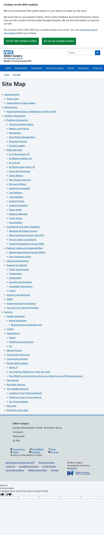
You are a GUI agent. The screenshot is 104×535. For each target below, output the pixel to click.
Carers (12, 290)
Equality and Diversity (20, 282)
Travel (12, 337)
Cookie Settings (49, 466)
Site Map (17, 74)
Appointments (21, 68)
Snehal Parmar (16, 201)
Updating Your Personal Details (25, 393)
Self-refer (11, 406)
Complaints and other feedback (23, 226)
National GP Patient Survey (23, 231)
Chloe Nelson (16, 175)
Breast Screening (17, 320)
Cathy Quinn (15, 218)
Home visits (12, 98)
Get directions (19, 449)
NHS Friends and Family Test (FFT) (26, 235)
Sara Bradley (15, 222)
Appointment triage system (21, 103)
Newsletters (15, 133)
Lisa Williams (15, 192)
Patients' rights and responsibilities (25, 248)
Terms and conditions (15, 470)
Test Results (13, 380)
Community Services (17, 359)
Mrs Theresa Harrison (20, 180)
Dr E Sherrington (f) (19, 154)
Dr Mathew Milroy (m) (20, 158)
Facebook (36, 452)
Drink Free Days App (17, 410)
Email (53, 449)
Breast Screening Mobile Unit (26, 325)
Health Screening (16, 316)
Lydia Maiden (16, 197)
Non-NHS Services (16, 384)
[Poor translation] (8, 494)
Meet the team (14, 150)
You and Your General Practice (23, 307)
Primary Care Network (18, 295)
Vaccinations (83, 68)
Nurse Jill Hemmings (19, 171)
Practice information (55, 68)
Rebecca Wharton (18, 214)
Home (8, 68)
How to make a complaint (22, 239)
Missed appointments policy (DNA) (27, 252)
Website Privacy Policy (37, 470)
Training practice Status (21, 124)
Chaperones (15, 273)
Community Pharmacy (18, 354)
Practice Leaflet (17, 145)
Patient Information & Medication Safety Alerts (31, 111)
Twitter (16, 452)
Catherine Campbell (19, 188)
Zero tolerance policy (20, 256)
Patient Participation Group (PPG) (26, 244)
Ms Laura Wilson (17, 184)
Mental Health (14, 350)
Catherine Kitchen (18, 205)
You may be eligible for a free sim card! (29, 371)
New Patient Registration (22, 137)
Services (70, 68)
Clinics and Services (19, 269)
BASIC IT (13, 367)
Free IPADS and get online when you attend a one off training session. (46, 376)
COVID (10, 329)
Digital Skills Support (17, 363)
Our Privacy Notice (18, 401)
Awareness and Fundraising (21, 303)
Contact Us (97, 68)
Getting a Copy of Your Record (25, 397)
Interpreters (15, 278)
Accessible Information (21, 286)
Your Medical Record (17, 389)
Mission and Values (19, 128)
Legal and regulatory (18, 261)
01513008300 (37, 449)
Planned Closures (18, 141)
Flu (10, 346)
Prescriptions (36, 68)
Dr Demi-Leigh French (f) (22, 167)
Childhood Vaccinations (21, 342)
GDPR (10, 299)
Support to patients (17, 265)
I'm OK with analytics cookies (21, 41)
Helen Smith (15, 209)
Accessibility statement (29, 466)
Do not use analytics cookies (59, 41)
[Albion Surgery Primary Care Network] (17, 56)
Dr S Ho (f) (14, 162)
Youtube (54, 452)
